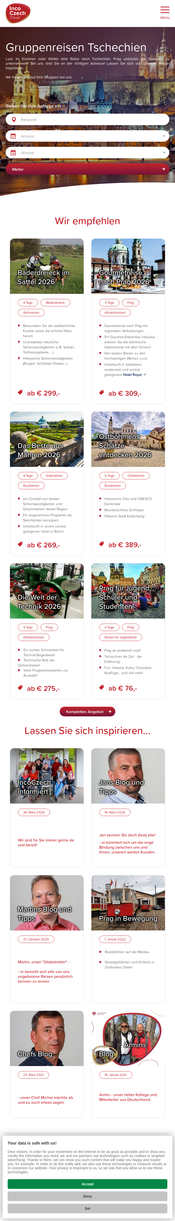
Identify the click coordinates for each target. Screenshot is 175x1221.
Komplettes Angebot (84, 711)
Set (87, 1208)
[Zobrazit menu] (164, 13)
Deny (87, 1196)
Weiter (18, 169)
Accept (88, 1184)
